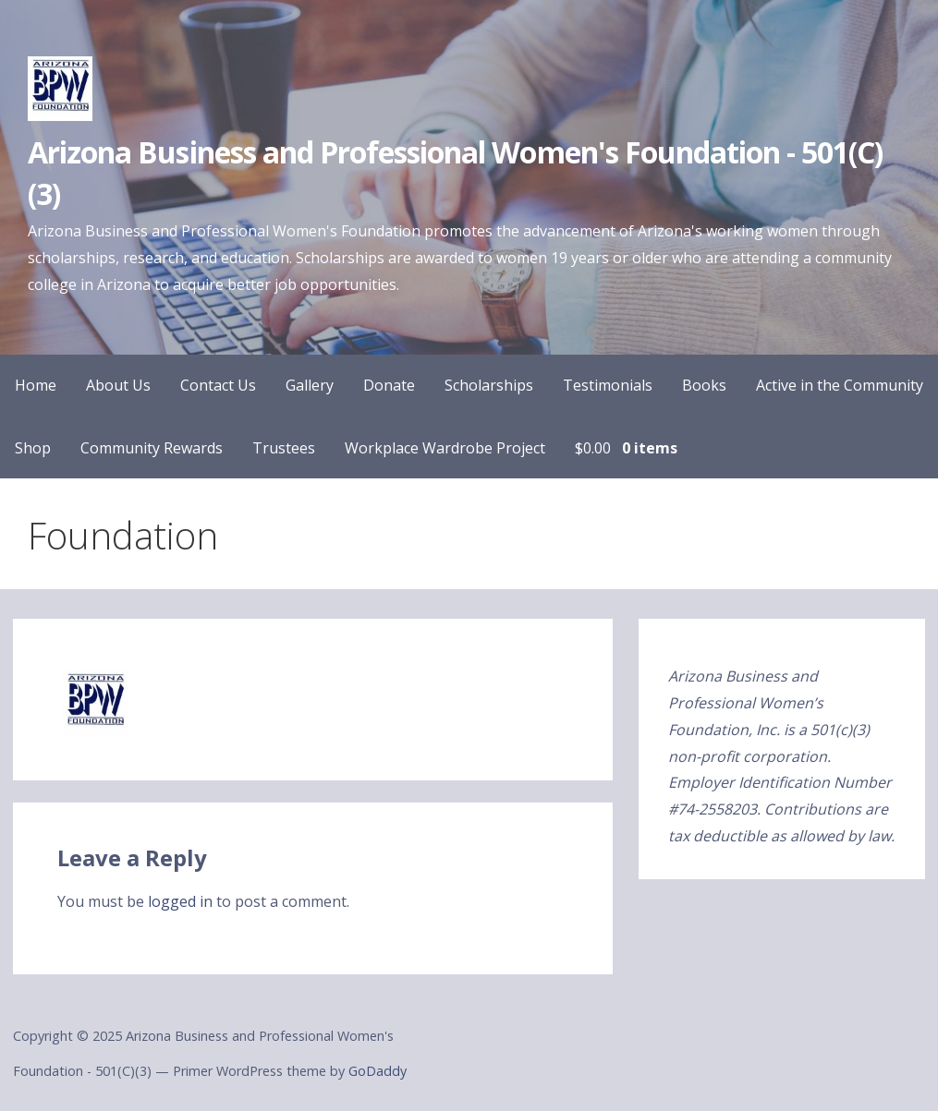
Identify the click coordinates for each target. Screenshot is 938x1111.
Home (35, 385)
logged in (180, 901)
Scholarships (489, 385)
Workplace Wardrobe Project (445, 448)
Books (704, 385)
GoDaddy (377, 1071)
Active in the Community (839, 385)
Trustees (283, 448)
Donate (389, 385)
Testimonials (607, 385)
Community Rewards (151, 448)
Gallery (310, 385)
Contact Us (218, 385)
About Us (118, 385)
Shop (33, 448)
